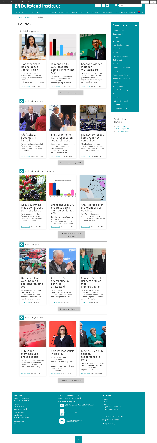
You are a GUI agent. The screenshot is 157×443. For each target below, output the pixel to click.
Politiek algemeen (30, 31)
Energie (116, 97)
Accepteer (145, 2)
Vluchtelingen (32, 244)
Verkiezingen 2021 (34, 101)
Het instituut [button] (21, 12)
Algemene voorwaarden (112, 406)
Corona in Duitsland (121, 108)
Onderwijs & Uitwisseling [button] (57, 12)
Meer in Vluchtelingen (69, 308)
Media (115, 64)
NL (140, 12)
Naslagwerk (107, 12)
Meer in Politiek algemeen (70, 93)
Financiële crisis (122, 126)
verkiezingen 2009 (123, 131)
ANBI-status (108, 403)
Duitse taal (117, 60)
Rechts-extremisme (120, 75)
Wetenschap (118, 105)
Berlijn (115, 52)
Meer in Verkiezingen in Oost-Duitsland (71, 234)
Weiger (153, 2)
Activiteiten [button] (77, 12)
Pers (105, 401)
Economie (117, 49)
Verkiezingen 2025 (120, 86)
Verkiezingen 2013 (123, 129)
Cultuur (116, 38)
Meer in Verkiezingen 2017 (71, 380)
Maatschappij (118, 30)
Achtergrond (25, 86)
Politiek (116, 41)
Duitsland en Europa (121, 90)
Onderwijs (117, 82)
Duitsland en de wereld (122, 45)
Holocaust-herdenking (122, 101)
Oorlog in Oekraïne (120, 56)
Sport (115, 93)
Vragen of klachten (111, 408)
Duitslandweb (92, 12)
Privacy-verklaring (108, 423)
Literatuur (117, 71)
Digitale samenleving (121, 67)
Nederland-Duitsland (121, 78)
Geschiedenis (118, 34)
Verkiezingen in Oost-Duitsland (40, 171)
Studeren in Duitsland (125, 12)
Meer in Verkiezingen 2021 (71, 162)
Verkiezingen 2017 (34, 316)
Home (20, 17)
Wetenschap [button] (37, 12)
